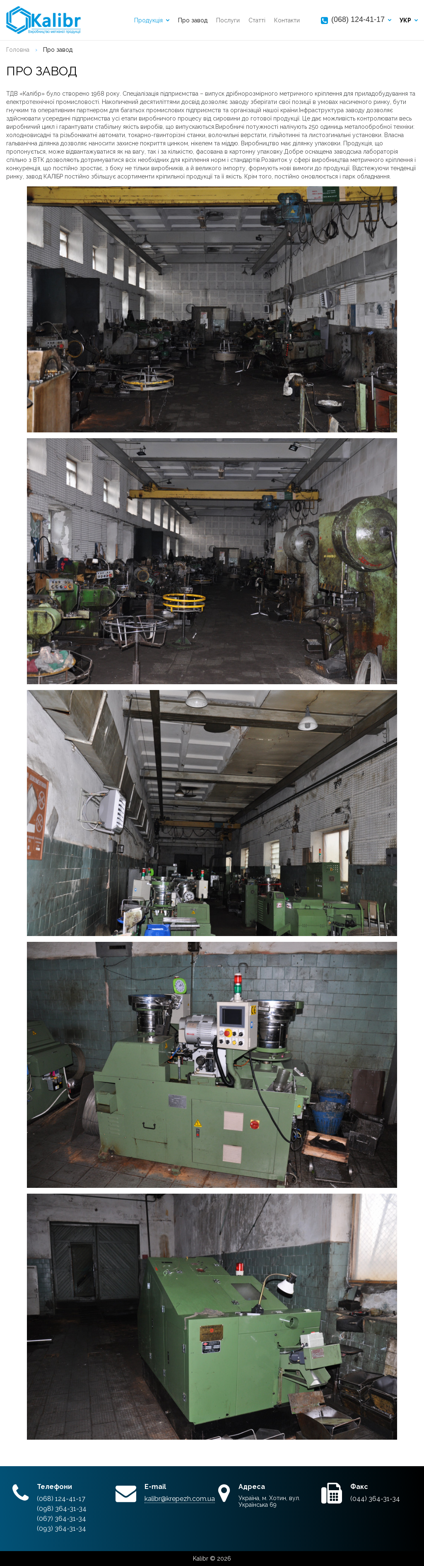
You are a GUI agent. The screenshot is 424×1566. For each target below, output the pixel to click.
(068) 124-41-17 (358, 19)
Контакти (287, 20)
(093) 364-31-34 (61, 1528)
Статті (256, 20)
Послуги (228, 20)
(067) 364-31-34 (61, 1519)
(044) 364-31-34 (375, 1499)
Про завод (192, 20)
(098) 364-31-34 (62, 1509)
